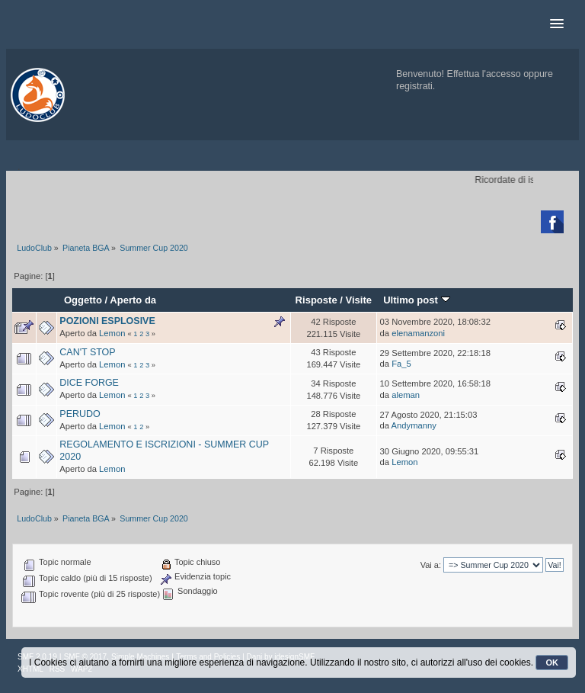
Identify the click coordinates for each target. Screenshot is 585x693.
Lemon (112, 333)
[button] (556, 24)
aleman (406, 394)
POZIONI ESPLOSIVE (107, 321)
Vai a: (430, 564)
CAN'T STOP (87, 352)
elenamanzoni (418, 333)
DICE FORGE (89, 382)
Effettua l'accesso (484, 74)
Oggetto (83, 300)
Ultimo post (416, 300)
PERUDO (79, 414)
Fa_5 (401, 363)
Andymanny (414, 425)
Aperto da (133, 300)
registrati (414, 86)
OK (551, 662)
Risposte (316, 300)
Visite (359, 300)
